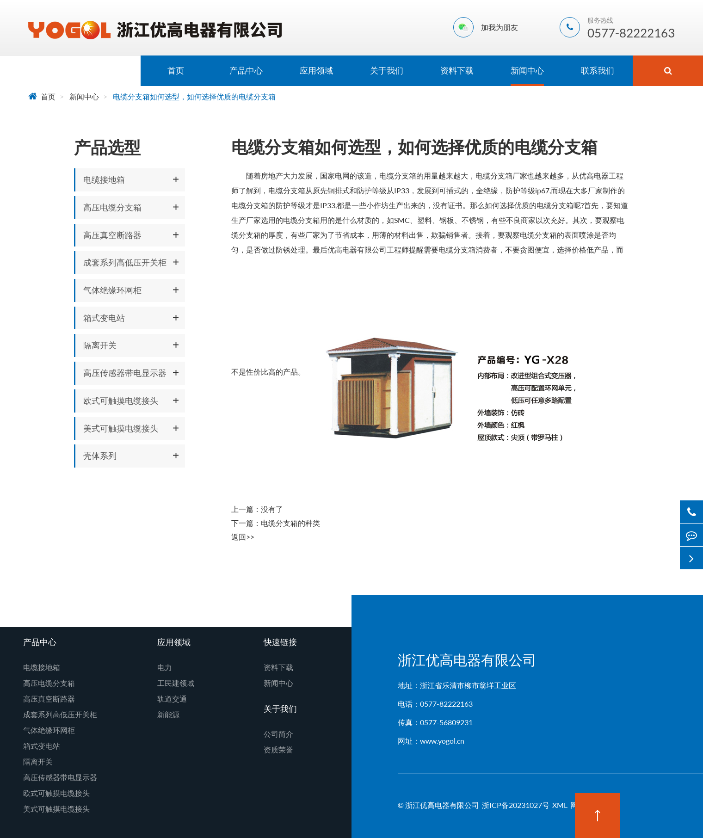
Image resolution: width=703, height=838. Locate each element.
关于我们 (386, 70)
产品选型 (107, 147)
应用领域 (316, 70)
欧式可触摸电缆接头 (120, 400)
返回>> (242, 536)
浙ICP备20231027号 (515, 805)
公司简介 (278, 733)
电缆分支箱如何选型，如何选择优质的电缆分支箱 (194, 96)
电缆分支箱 (397, 175)
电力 (164, 667)
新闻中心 (527, 70)
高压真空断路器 (112, 235)
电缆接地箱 (104, 179)
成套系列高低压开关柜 (124, 262)
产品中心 (246, 70)
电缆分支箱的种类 (290, 522)
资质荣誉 (278, 749)
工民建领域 (175, 682)
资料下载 (457, 70)
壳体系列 (100, 455)
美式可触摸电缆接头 (120, 428)
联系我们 (597, 70)
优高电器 (594, 175)
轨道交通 (172, 698)
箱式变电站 (104, 318)
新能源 (168, 714)
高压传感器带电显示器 (124, 373)
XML (559, 805)
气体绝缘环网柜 (112, 290)
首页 (175, 70)
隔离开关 (100, 345)
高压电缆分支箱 (112, 207)
